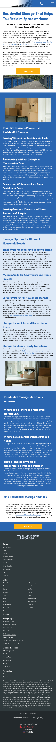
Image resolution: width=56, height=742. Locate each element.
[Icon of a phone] (41, 5)
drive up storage (40, 42)
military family (29, 353)
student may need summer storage (33, 351)
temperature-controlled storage (21, 316)
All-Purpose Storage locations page (28, 515)
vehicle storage (24, 44)
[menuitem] (28, 547)
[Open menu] (52, 3)
